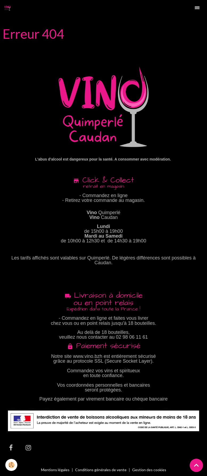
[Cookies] (11, 465)
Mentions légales (55, 469)
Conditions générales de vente (101, 469)
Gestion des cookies (149, 470)
